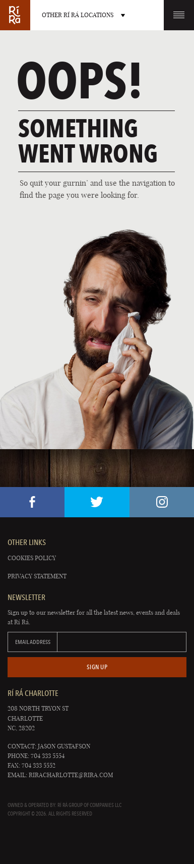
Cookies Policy (32, 558)
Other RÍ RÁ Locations (83, 15)
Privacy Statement (37, 576)
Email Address (32, 641)
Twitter (96, 502)
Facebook (32, 502)
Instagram (162, 502)
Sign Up (97, 667)
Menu (178, 15)
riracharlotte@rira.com (71, 775)
